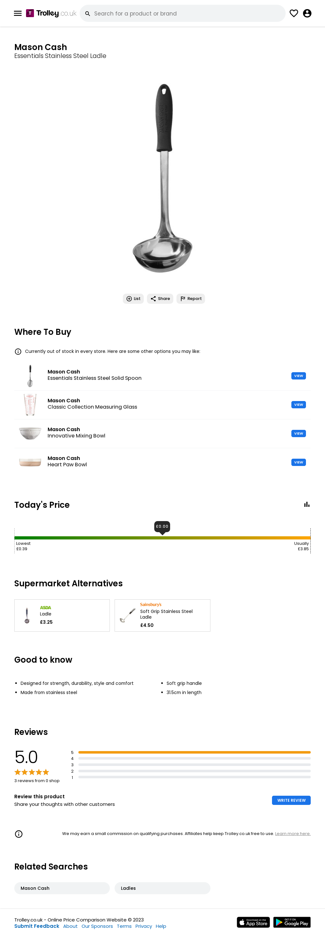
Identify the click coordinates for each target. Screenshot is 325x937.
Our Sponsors (97, 926)
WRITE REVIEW (291, 800)
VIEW (298, 375)
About (70, 926)
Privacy (144, 926)
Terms (124, 926)
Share (160, 299)
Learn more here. (293, 834)
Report (191, 299)
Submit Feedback (36, 926)
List (133, 299)
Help (161, 926)
